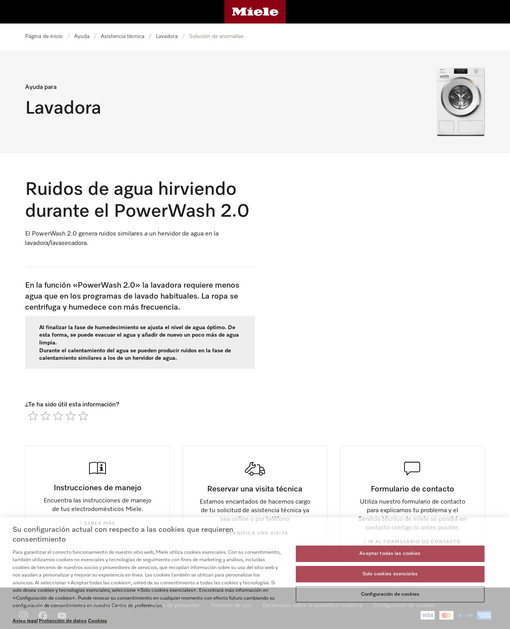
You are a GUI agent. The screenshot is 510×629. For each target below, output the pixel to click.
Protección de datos (63, 621)
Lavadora (167, 36)
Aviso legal (25, 621)
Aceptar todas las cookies (390, 553)
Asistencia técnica (122, 36)
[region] (255, 573)
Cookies (97, 621)
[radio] (33, 416)
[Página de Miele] (255, 12)
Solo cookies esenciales (390, 573)
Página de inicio (44, 36)
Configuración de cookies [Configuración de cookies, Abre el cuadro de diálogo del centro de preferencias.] (390, 594)
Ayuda (81, 36)
